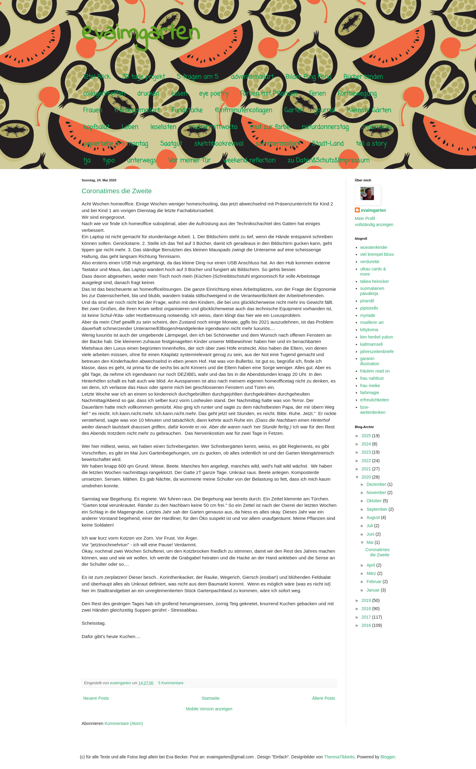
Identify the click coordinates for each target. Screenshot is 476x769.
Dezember (376, 484)
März (371, 573)
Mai (370, 542)
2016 (367, 625)
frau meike (370, 385)
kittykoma (369, 329)
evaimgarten (140, 33)
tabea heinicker (374, 281)
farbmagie (369, 392)
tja (86, 160)
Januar (373, 590)
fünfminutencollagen (243, 110)
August (373, 517)
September (377, 509)
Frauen (92, 110)
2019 (367, 600)
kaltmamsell (371, 344)
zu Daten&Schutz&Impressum (328, 160)
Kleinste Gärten (369, 110)
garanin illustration (369, 361)
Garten (294, 110)
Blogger (388, 756)
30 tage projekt (143, 77)
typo (109, 160)
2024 (367, 443)
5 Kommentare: (171, 683)
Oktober (374, 500)
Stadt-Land (328, 144)
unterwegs (141, 160)
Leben (129, 127)
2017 (367, 617)
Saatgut (171, 144)
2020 (367, 477)
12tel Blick (96, 77)
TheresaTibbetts (339, 756)
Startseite (210, 698)
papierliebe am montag (115, 144)
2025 (367, 435)
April (371, 565)
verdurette (369, 261)
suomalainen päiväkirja (372, 291)
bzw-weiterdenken (373, 410)
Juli (370, 525)
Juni (371, 534)
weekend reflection (249, 160)
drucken (148, 93)
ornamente (376, 127)
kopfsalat (96, 127)
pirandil (367, 300)
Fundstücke (187, 110)
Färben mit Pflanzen (268, 93)
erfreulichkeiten (374, 399)
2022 (367, 460)
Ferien (317, 93)
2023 (367, 452)
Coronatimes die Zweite (117, 191)
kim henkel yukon (376, 337)
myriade (368, 315)
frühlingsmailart (137, 110)
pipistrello (369, 308)
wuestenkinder (374, 247)
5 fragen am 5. (198, 77)
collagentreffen (104, 93)
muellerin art (372, 322)
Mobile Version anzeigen (209, 708)
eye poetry (213, 93)
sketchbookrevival (218, 144)
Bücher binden (363, 77)
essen (179, 93)
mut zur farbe (270, 127)
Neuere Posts (96, 698)
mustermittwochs (213, 127)
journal (325, 110)
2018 (367, 608)
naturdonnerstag (325, 127)
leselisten (163, 127)
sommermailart (278, 144)
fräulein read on (375, 371)
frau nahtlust (372, 378)
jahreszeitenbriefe (377, 351)
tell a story (371, 144)
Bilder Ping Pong (309, 77)
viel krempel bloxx (377, 254)
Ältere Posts (323, 698)
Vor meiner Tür (189, 160)
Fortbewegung (357, 93)
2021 (367, 468)
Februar (374, 581)
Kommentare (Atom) (124, 723)
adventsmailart (252, 77)
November (376, 492)
